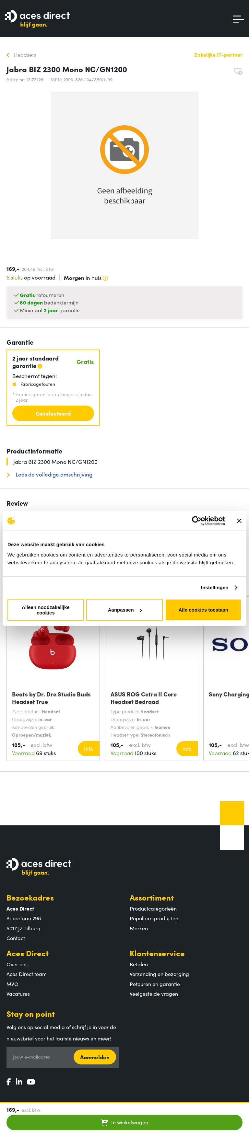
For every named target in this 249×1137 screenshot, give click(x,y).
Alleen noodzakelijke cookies (46, 609)
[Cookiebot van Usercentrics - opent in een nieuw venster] (196, 521)
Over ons (17, 964)
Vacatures (18, 993)
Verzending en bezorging (159, 973)
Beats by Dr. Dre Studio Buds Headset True (51, 698)
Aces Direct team (26, 973)
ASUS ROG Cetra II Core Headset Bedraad (144, 698)
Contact (15, 937)
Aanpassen (125, 610)
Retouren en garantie (155, 983)
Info (88, 748)
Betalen (139, 964)
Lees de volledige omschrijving (53, 474)
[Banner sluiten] (239, 521)
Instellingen (215, 587)
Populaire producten (154, 918)
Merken (139, 928)
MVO (12, 983)
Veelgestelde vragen (154, 993)
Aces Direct (27, 953)
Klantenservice (157, 953)
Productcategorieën (153, 908)
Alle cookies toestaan (203, 610)
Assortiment (152, 897)
